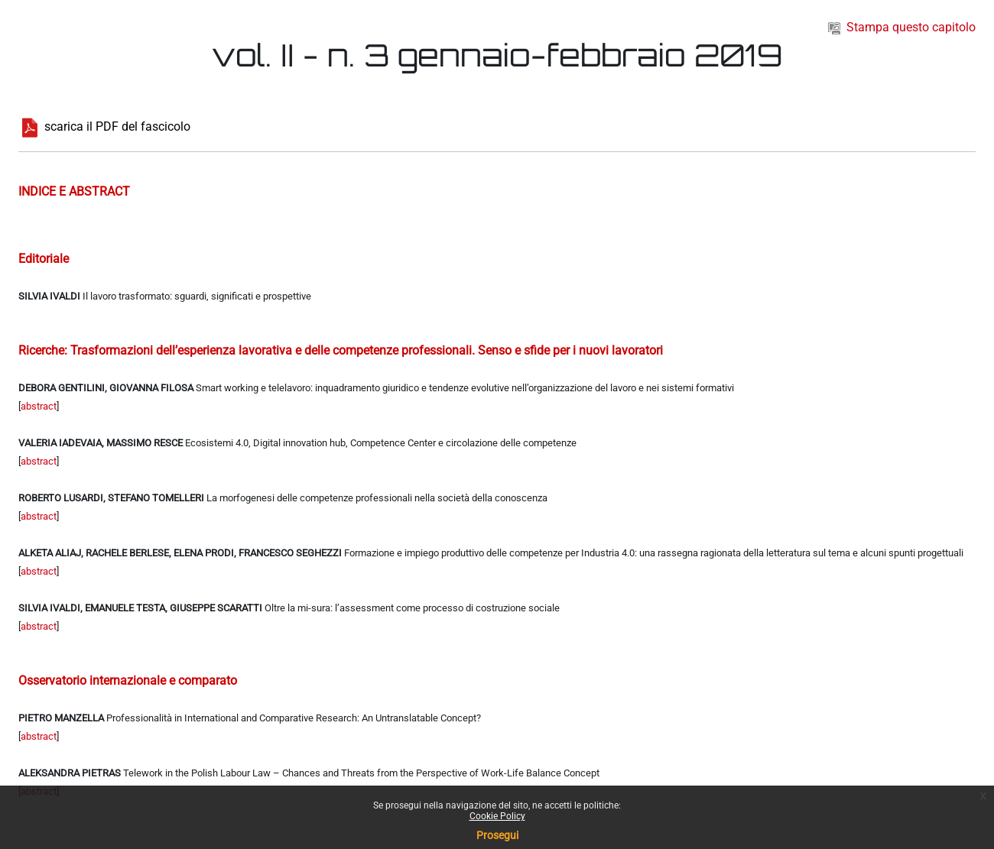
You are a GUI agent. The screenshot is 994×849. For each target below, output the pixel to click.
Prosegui (497, 835)
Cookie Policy (497, 816)
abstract (39, 406)
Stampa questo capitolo (902, 27)
